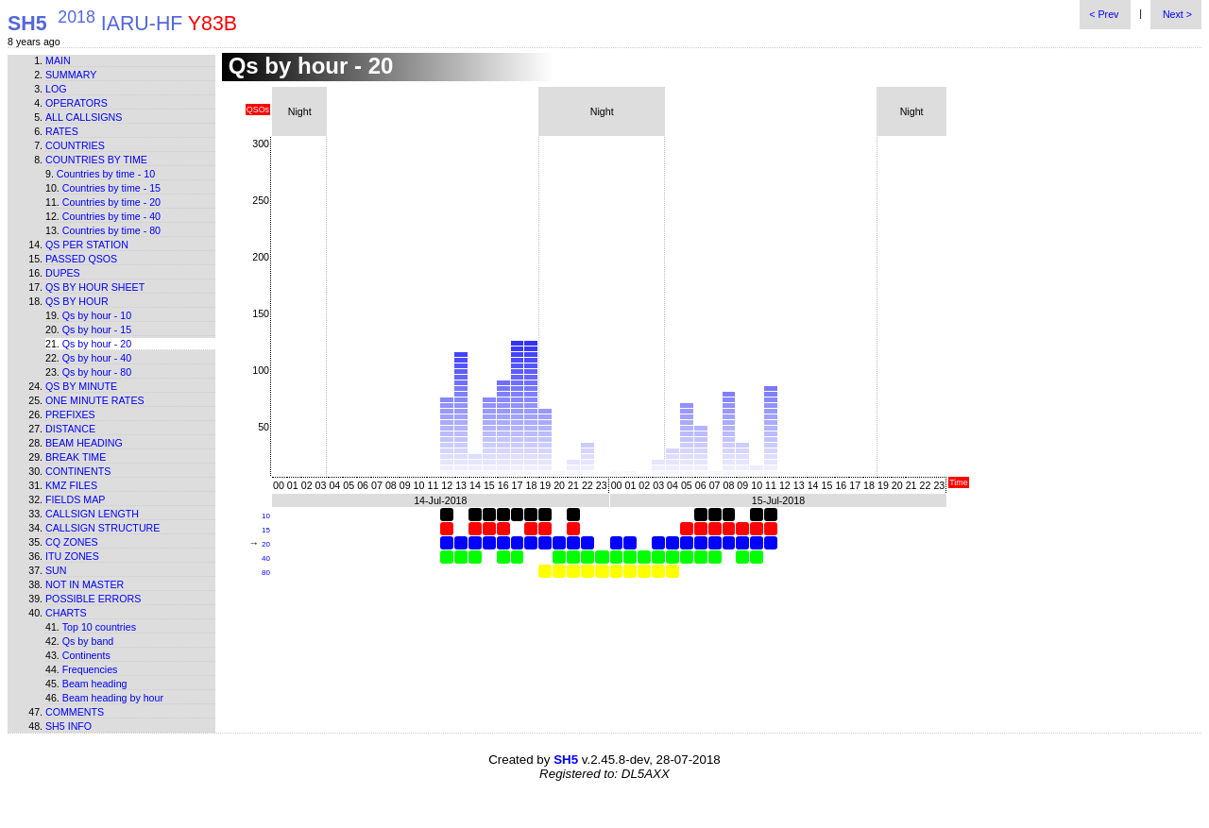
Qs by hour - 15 (96, 329)
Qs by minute (81, 386)
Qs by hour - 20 (96, 343)
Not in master (84, 584)
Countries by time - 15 (111, 188)
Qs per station (86, 244)
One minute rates (95, 400)
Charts (66, 612)
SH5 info (68, 726)
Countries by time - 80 (111, 230)
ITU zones (72, 556)
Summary (70, 74)
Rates (61, 131)
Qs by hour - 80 (96, 372)
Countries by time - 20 (111, 202)
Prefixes (70, 414)
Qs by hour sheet (95, 287)
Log (56, 88)
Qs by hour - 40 (96, 357)
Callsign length (92, 513)
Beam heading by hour (112, 697)
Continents (78, 471)
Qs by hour (77, 301)
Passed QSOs (81, 258)
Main (58, 60)
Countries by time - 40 (111, 216)
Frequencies (90, 669)
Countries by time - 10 (106, 173)
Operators (76, 103)
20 (266, 544)
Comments (74, 712)
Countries (75, 145)
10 (266, 516)
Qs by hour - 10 (96, 315)
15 (266, 530)
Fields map (75, 499)
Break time (75, 457)
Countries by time (96, 159)
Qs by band (88, 641)
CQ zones (71, 542)
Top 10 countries (99, 627)
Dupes (62, 273)
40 (266, 558)
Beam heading (84, 442)
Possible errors (93, 598)
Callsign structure (102, 527)
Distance (70, 428)
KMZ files (71, 485)
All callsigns (83, 117)
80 (266, 572)
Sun (56, 570)
